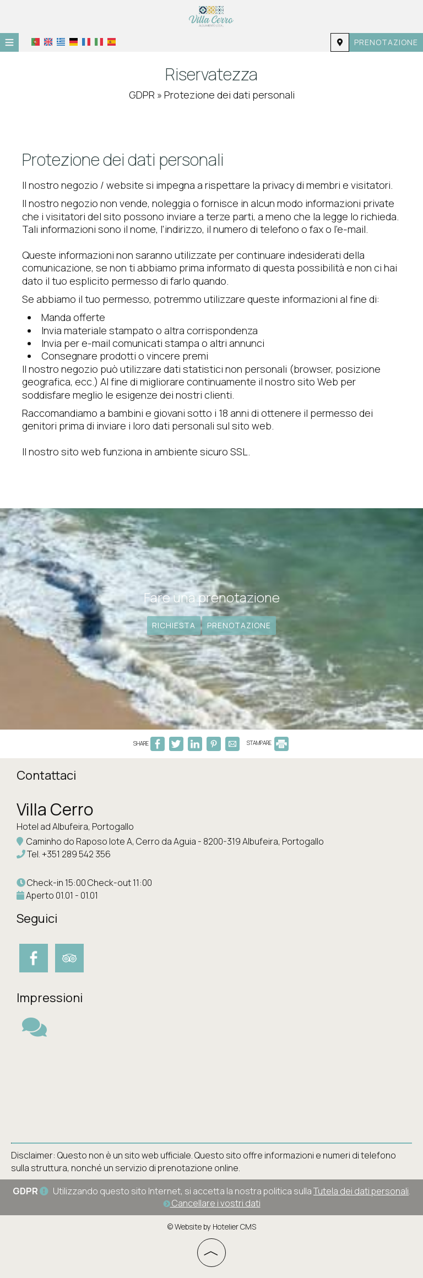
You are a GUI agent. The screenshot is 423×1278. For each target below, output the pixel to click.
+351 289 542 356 (76, 854)
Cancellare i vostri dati (212, 1203)
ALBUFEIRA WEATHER (211, 1090)
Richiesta (174, 625)
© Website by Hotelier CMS (211, 1227)
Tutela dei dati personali (361, 1191)
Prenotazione (386, 42)
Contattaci (46, 775)
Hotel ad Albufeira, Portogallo (75, 826)
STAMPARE (268, 743)
